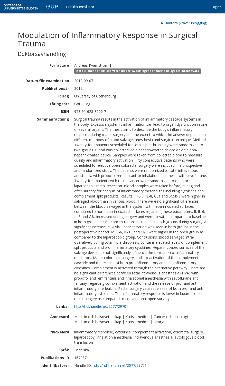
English (216, 7)
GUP (52, 6)
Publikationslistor (80, 6)
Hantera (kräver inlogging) (184, 23)
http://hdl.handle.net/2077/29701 (101, 306)
